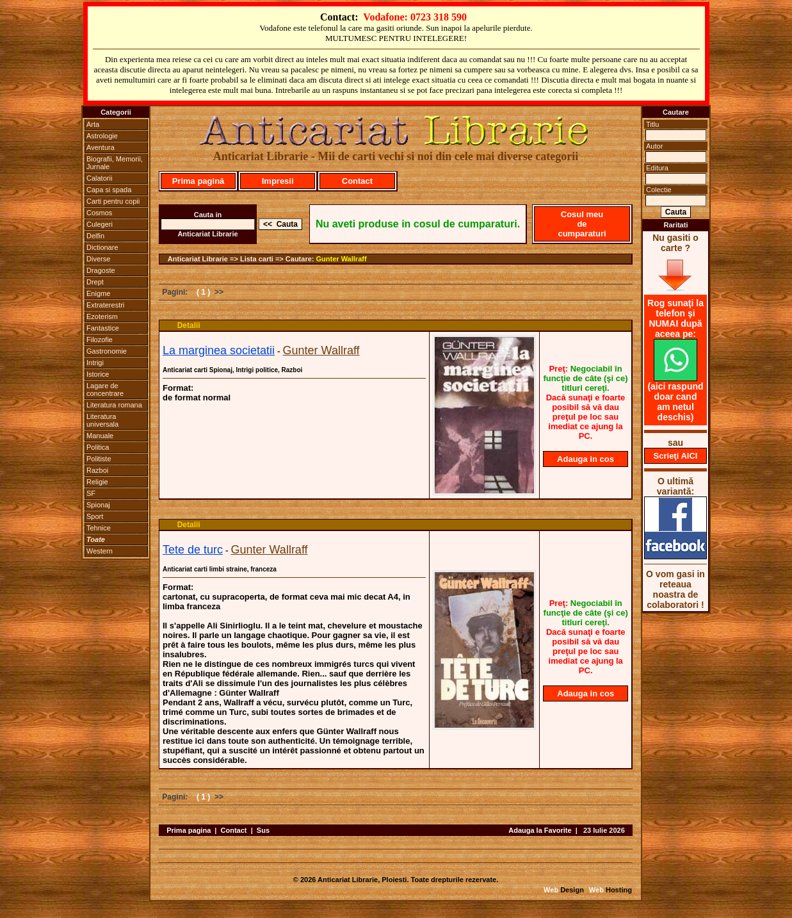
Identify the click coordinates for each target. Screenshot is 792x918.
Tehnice (98, 528)
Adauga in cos (585, 459)
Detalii (188, 325)
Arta (92, 124)
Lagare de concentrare (105, 389)
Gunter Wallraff (341, 259)
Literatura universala (102, 420)
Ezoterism (102, 316)
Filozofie (99, 339)
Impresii (278, 181)
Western (99, 551)
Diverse (98, 259)
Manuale (99, 435)
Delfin (95, 236)
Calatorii (99, 178)
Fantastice (102, 328)
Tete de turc (193, 549)
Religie (97, 482)
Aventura (100, 147)
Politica (97, 447)
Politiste (98, 459)
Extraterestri (105, 305)
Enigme (98, 293)
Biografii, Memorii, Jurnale (114, 162)
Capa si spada (108, 189)
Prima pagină (198, 181)
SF (90, 493)
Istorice (97, 374)
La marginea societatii (219, 350)
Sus (263, 830)
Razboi (97, 470)
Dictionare (102, 247)
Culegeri (99, 224)
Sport (94, 516)
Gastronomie (106, 351)
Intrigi (95, 362)
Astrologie (102, 136)
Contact (357, 181)
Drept (95, 282)
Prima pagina (188, 830)
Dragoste (100, 270)
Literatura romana (114, 405)
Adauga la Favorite (539, 830)
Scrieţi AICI (676, 456)
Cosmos (99, 213)
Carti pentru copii (113, 201)
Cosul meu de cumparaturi (582, 223)
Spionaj (98, 505)
